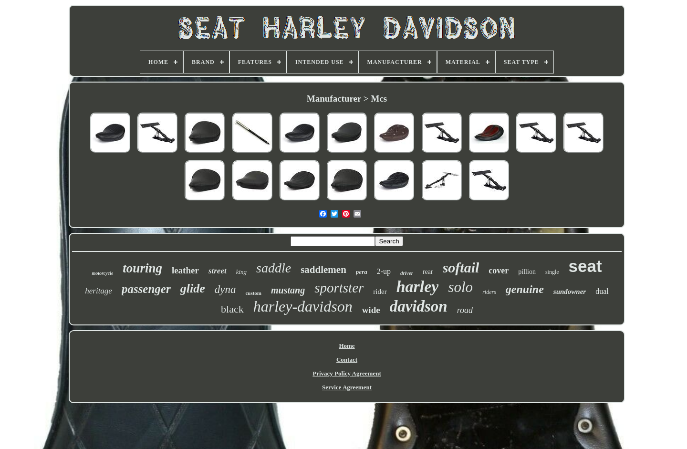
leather (185, 270)
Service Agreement (347, 387)
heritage (98, 290)
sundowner (569, 291)
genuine (525, 289)
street (217, 270)
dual (602, 291)
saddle (273, 268)
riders (489, 292)
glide (192, 288)
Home (346, 345)
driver (406, 273)
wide (371, 310)
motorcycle (102, 273)
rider (379, 291)
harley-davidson (303, 306)
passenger (146, 288)
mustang (288, 290)
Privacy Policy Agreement (346, 373)
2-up (384, 271)
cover (499, 270)
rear (428, 271)
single (552, 272)
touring (142, 268)
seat (585, 266)
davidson (419, 306)
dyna (225, 289)
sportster (339, 287)
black (232, 309)
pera (361, 271)
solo (460, 287)
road (465, 310)
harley (417, 286)
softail (461, 267)
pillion (527, 271)
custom (253, 293)
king (241, 271)
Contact (346, 359)
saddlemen (323, 269)
